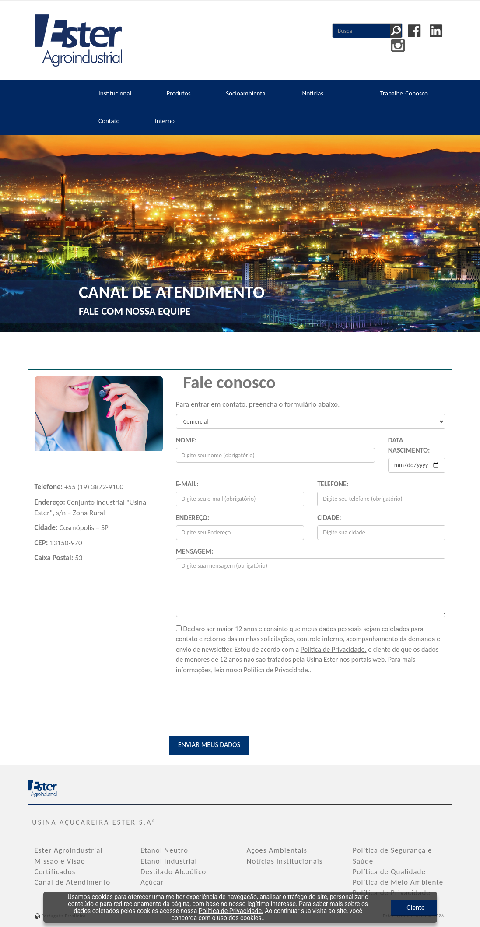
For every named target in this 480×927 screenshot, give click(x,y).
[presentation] (242, 698)
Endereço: (192, 517)
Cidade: (329, 517)
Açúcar (152, 881)
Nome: (186, 440)
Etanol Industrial (168, 860)
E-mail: (187, 484)
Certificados (55, 870)
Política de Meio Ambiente (398, 881)
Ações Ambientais (277, 849)
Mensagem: (195, 551)
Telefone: (332, 484)
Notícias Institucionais (285, 860)
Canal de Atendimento (73, 881)
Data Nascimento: (409, 445)
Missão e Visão (60, 860)
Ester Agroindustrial (69, 849)
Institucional (114, 93)
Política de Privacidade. (333, 649)
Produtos (178, 93)
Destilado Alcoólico (173, 870)
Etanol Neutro (164, 849)
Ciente (389, 907)
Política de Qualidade (389, 870)
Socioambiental (246, 93)
